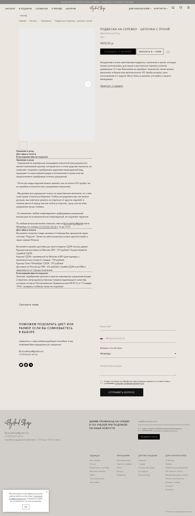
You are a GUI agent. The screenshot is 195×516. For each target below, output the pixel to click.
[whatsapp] (21, 365)
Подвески (121, 475)
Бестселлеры (144, 475)
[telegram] (31, 365)
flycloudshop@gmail (73, 223)
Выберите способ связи (111, 348)
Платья (93, 464)
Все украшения (123, 460)
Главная (22, 21)
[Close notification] (46, 491)
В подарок (143, 471)
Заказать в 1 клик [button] (150, 51)
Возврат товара (172, 482)
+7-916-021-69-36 (47, 226)
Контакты (169, 489)
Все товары (95, 460)
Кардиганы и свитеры (99, 467)
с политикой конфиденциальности (165, 430)
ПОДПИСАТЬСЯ (149, 437)
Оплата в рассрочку (174, 478)
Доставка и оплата (174, 471)
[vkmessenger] (26, 365)
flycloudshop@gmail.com (31, 351)
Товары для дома (146, 467)
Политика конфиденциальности (178, 511)
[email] (164, 421)
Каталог (33, 21)
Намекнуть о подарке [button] (111, 85)
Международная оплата (176, 475)
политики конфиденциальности (129, 383)
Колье (119, 467)
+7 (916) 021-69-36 (28, 354)
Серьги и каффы (124, 464)
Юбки (92, 475)
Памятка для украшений (176, 467)
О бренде (170, 460)
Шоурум (169, 486)
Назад (23, 15)
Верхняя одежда (97, 471)
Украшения (46, 21)
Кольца (120, 471)
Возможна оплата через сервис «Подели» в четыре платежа (97, 2)
